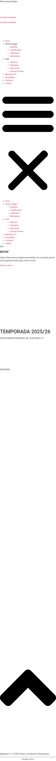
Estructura (14, 68)
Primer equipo (11, 44)
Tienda (8, 83)
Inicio (7, 41)
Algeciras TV (10, 74)
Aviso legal (34, 749)
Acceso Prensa (16, 71)
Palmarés (14, 65)
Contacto (9, 80)
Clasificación (15, 50)
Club (7, 59)
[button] (28, 142)
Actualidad (10, 77)
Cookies (43, 749)
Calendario (15, 53)
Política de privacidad (18, 749)
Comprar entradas (8, 17)
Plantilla (13, 47)
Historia (13, 62)
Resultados (15, 56)
